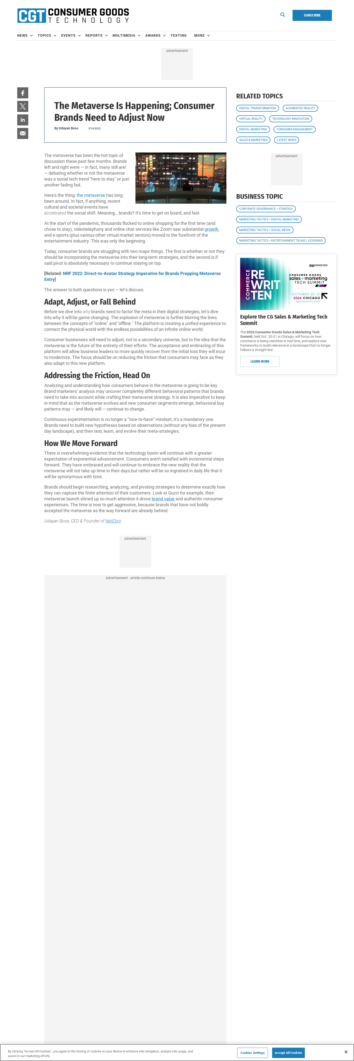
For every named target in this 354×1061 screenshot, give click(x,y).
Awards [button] (153, 35)
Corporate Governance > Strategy (266, 209)
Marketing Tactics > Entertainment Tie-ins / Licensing (281, 240)
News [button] (22, 35)
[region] (177, 1052)
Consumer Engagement (295, 129)
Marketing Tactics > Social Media (265, 230)
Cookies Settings (252, 1053)
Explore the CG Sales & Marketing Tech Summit (283, 319)
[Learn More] (286, 284)
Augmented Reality (300, 108)
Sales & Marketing (253, 140)
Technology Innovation (290, 119)
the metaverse (91, 195)
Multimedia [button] (124, 35)
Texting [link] (179, 35)
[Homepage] (73, 15)
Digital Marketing (253, 129)
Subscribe (312, 15)
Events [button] (68, 35)
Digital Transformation (257, 108)
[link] (22, 92)
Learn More (260, 361)
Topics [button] (44, 35)
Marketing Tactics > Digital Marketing (269, 219)
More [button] (199, 35)
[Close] (346, 1051)
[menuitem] (27, 35)
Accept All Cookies (288, 1053)
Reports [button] (94, 35)
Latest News (286, 140)
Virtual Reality (251, 119)
